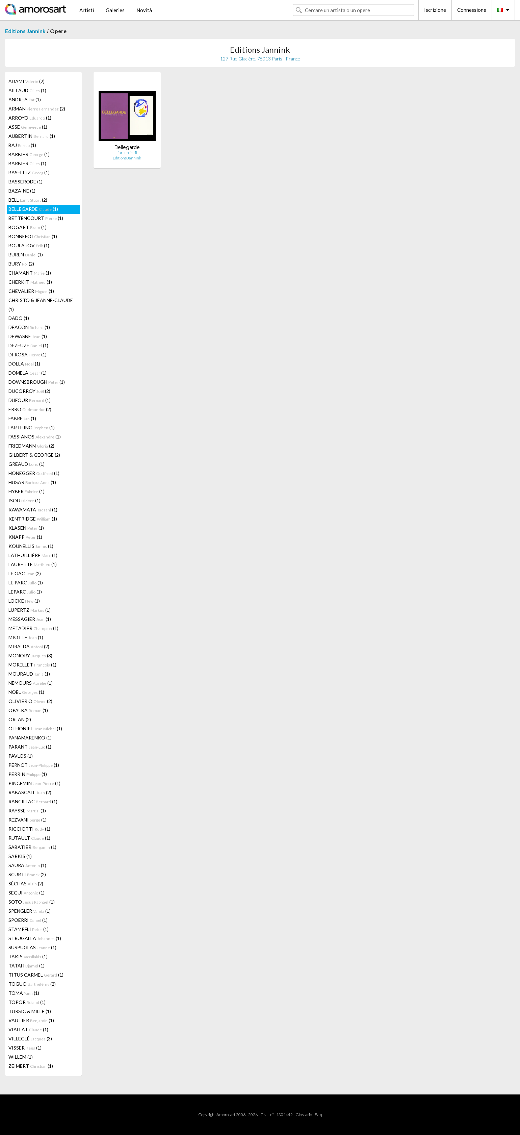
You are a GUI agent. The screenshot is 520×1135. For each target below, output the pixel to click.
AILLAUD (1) (27, 90)
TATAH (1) (26, 965)
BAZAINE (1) (21, 191)
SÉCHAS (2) (25, 883)
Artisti (86, 10)
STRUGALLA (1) (34, 938)
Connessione (471, 10)
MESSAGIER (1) (29, 619)
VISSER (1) (25, 1048)
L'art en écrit (126, 152)
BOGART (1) (27, 227)
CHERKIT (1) (30, 282)
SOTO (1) (31, 902)
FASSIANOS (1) (34, 436)
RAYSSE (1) (27, 810)
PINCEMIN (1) (34, 783)
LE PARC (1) (25, 582)
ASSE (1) (27, 127)
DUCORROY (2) (29, 391)
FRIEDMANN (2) (31, 446)
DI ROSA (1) (27, 354)
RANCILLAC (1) (32, 801)
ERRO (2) (29, 409)
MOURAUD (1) (29, 674)
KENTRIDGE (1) (32, 519)
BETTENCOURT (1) (35, 218)
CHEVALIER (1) (31, 291)
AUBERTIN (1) (31, 136)
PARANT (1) (29, 747)
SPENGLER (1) (29, 911)
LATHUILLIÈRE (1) (32, 555)
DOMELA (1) (27, 373)
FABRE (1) (22, 418)
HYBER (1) (26, 491)
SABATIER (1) (32, 847)
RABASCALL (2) (29, 792)
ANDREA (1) (24, 99)
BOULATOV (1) (28, 245)
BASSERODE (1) (25, 181)
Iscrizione (435, 10)
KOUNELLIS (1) (30, 546)
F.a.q (318, 1114)
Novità (144, 10)
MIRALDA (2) (28, 646)
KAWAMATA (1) (32, 509)
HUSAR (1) (32, 482)
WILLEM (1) (20, 1057)
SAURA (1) (27, 865)
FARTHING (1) (31, 427)
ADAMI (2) (26, 81)
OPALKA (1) (28, 710)
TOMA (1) (23, 993)
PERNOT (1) (33, 765)
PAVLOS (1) (20, 756)
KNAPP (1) (25, 537)
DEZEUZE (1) (28, 345)
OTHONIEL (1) (35, 728)
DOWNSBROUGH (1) (36, 382)
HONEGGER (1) (33, 473)
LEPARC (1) (25, 592)
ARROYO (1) (29, 118)
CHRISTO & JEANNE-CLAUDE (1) (40, 304)
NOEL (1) (26, 692)
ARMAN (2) (36, 108)
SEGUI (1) (26, 893)
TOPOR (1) (27, 1002)
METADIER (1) (33, 628)
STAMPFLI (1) (28, 929)
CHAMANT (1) (29, 273)
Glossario (303, 1114)
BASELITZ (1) (29, 172)
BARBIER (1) (29, 154)
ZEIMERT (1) (30, 1066)
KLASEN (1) (26, 528)
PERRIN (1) (27, 774)
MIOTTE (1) (25, 637)
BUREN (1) (25, 254)
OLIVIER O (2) (30, 701)
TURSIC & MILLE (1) (29, 1011)
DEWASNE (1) (27, 336)
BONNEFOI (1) (32, 236)
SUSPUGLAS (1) (32, 947)
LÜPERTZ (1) (29, 610)
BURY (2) (21, 264)
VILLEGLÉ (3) (30, 1038)
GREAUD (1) (26, 464)
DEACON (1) (29, 327)
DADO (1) (18, 318)
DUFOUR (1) (29, 400)
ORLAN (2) (19, 719)
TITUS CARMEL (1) (35, 975)
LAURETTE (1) (32, 564)
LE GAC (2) (24, 573)
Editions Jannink (25, 31)
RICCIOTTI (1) (29, 829)
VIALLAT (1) (28, 1029)
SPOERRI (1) (28, 920)
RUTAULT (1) (29, 838)
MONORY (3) (30, 655)
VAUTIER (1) (31, 1020)
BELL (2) (27, 200)
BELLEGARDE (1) (33, 209)
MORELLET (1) (32, 664)
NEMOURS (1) (30, 683)
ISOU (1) (24, 500)
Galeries (115, 10)
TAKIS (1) (28, 956)
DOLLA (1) (24, 364)
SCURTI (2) (27, 874)
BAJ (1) (22, 145)
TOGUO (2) (32, 984)
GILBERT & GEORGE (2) (34, 455)
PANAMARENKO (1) (30, 737)
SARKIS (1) (20, 856)
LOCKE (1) (24, 601)
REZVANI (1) (27, 820)
